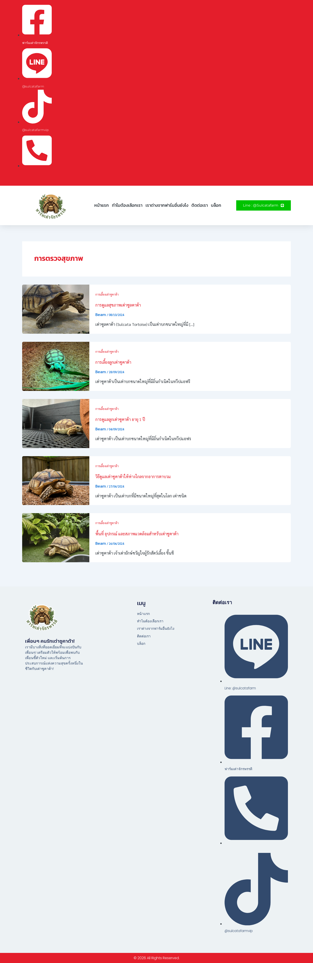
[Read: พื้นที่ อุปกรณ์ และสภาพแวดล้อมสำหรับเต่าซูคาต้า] (55, 537)
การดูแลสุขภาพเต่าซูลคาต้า (118, 304)
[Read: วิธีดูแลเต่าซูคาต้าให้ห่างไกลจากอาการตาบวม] (55, 480)
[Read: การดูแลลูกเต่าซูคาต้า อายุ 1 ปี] (55, 422)
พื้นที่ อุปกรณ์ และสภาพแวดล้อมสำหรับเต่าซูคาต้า (136, 533)
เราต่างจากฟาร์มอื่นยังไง (167, 205)
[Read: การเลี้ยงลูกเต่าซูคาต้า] (55, 365)
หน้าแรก (101, 205)
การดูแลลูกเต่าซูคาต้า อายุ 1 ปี (120, 419)
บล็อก (216, 205)
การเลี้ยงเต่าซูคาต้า (107, 294)
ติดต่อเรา (199, 205)
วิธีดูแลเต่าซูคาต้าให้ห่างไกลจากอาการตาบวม (133, 476)
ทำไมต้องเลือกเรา (127, 205)
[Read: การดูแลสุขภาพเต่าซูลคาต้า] (55, 308)
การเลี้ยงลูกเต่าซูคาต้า (113, 362)
